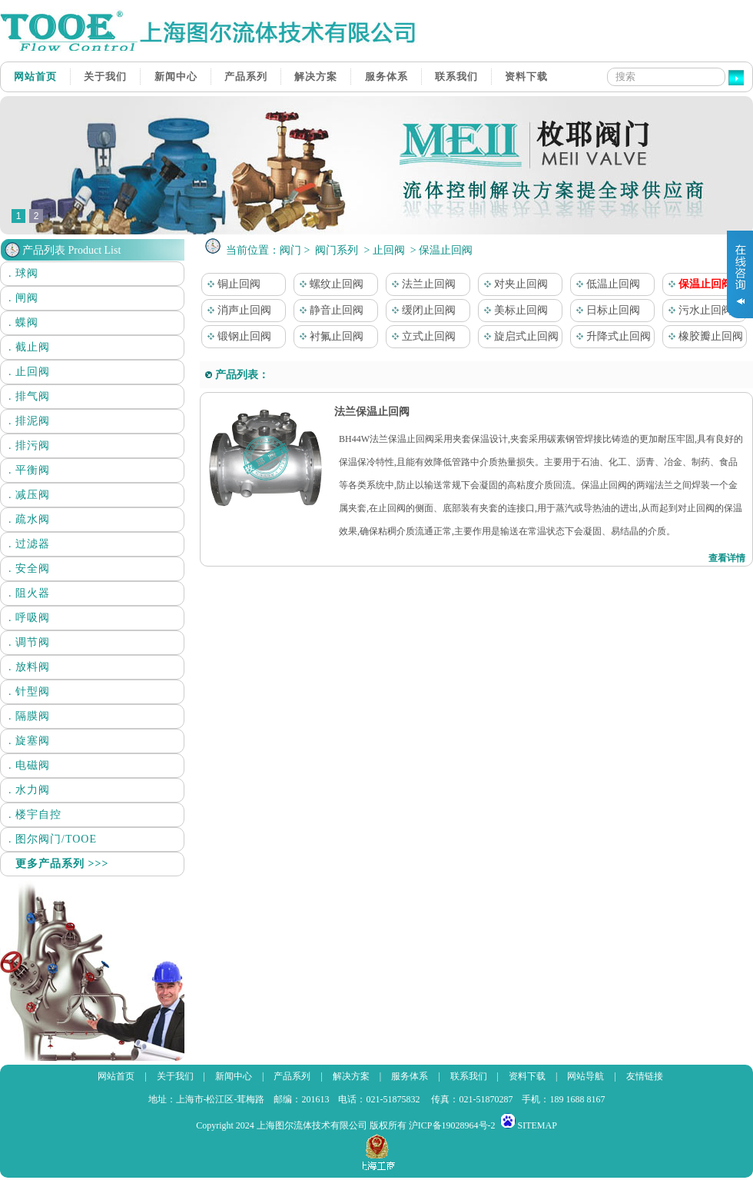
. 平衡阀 (29, 470)
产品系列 (245, 76)
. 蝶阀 (23, 322)
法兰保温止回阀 (370, 411)
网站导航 (585, 1076)
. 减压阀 (29, 494)
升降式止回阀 (611, 336)
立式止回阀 (421, 336)
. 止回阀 (29, 371)
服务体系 (386, 76)
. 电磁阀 (29, 765)
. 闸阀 (23, 298)
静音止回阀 (328, 310)
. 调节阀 (29, 642)
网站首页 (35, 76)
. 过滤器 (29, 544)
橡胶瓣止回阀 (703, 336)
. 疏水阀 (29, 519)
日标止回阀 (605, 310)
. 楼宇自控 (34, 814)
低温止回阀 (605, 284)
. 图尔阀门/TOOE (52, 839)
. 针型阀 (29, 691)
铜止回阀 (231, 284)
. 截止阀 (29, 347)
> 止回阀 (384, 250)
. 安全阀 (29, 568)
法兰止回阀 (421, 284)
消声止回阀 (236, 310)
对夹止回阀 (513, 284)
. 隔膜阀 (29, 716)
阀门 (290, 250)
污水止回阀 (697, 310)
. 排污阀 (29, 445)
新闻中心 (175, 76)
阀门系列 (336, 250)
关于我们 (105, 76)
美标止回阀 (513, 310)
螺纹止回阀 (328, 284)
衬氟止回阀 (328, 336)
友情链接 (644, 1076)
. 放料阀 (29, 667)
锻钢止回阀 (236, 336)
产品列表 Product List (71, 250)
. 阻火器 (29, 593)
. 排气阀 (29, 396)
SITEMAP (537, 1125)
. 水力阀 (29, 790)
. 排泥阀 (29, 421)
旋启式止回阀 (519, 336)
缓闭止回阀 (421, 310)
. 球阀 (23, 273)
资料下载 (526, 76)
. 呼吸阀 (29, 617)
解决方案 (315, 76)
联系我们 (456, 76)
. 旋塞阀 (29, 740)
